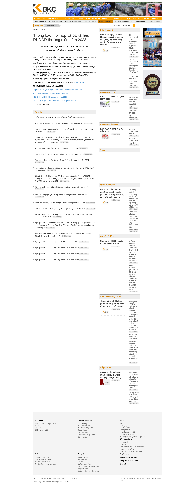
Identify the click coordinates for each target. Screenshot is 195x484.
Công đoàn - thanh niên (141, 18)
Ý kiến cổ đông (154, 21)
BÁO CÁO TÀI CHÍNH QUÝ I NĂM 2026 (112, 98)
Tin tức (66, 18)
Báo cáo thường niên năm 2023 (134, 142)
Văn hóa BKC (125, 428)
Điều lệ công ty (40, 21)
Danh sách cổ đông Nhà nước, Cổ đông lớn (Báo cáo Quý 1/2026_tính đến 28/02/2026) (133, 221)
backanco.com (79, 82)
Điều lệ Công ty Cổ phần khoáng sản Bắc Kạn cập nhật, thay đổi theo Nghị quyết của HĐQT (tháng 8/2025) (111, 40)
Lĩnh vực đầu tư (77, 18)
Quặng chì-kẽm (83, 457)
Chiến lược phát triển (42, 430)
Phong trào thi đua (126, 430)
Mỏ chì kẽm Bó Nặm (42, 462)
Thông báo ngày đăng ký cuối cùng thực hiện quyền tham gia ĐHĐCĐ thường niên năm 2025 (65, 130)
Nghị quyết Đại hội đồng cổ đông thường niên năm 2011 (62, 242)
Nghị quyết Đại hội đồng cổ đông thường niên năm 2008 (62, 260)
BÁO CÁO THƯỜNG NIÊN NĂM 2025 (111, 130)
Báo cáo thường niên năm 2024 (134, 133)
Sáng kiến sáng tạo (127, 434)
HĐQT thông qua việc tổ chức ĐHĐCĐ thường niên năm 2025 (64, 123)
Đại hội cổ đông (105, 21)
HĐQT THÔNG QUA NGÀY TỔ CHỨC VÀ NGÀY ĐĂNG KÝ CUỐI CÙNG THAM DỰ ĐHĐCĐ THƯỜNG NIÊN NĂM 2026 (133, 278)
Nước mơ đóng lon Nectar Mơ (88, 471)
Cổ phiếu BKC (140, 21)
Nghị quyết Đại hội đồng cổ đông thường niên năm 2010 (62, 248)
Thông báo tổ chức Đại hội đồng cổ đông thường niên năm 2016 (65, 209)
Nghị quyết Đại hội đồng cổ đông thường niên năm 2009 (62, 254)
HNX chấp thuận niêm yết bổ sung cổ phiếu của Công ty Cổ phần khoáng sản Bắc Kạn (133, 381)
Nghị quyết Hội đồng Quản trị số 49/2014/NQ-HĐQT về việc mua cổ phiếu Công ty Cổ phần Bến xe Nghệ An (63, 234)
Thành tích (39, 428)
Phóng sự (123, 426)
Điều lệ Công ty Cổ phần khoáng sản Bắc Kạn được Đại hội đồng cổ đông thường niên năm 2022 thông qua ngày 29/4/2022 (134, 73)
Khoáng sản (124, 442)
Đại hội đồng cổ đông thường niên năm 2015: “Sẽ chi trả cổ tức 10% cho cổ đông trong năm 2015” (64, 216)
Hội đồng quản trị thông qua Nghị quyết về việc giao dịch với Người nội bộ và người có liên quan (112, 193)
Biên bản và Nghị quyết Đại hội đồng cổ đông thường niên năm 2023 (61, 188)
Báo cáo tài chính (55, 21)
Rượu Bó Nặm (83, 469)
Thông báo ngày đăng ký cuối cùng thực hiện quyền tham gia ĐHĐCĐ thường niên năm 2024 (65, 169)
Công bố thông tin (54, 18)
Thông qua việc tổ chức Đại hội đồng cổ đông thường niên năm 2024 (62, 161)
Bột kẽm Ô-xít (83, 459)
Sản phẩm (96, 18)
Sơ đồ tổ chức (40, 426)
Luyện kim (124, 445)
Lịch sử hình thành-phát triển (45, 424)
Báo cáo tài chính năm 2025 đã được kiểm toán (133, 103)
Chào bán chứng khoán (123, 21)
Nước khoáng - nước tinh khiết (131, 451)
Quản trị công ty (90, 21)
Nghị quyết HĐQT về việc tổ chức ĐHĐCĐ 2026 (111, 242)
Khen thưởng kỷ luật (127, 432)
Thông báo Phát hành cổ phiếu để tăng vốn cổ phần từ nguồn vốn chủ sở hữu (112, 303)
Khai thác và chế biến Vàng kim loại (133, 447)
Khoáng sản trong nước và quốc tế (132, 437)
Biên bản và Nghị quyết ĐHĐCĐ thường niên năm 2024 (61, 148)
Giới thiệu (41, 18)
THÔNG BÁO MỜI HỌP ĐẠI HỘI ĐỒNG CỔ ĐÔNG (60, 117)
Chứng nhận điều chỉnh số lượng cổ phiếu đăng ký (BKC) (134, 398)
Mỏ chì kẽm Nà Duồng (43, 459)
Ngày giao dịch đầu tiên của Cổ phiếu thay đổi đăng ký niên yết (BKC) (110, 375)
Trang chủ (38, 26)
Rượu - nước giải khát (128, 449)
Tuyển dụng (106, 18)
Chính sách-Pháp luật (121, 18)
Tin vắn (122, 424)
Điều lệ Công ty (83, 424)
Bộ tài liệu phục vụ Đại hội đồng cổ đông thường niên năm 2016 (65, 203)
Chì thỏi (80, 462)
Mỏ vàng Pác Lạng (42, 457)
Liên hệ (155, 18)
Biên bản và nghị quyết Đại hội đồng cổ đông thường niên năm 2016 (61, 196)
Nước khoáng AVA (84, 464)
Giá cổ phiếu (82, 437)
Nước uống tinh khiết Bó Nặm (88, 466)
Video (102, 150)
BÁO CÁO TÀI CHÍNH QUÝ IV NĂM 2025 (134, 115)
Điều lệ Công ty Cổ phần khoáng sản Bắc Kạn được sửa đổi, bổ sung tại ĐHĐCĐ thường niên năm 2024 (134, 45)
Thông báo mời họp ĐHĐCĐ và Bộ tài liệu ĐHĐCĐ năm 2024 (64, 154)
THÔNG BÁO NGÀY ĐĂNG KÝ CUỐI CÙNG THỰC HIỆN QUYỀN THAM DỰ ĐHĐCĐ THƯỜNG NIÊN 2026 (133, 252)
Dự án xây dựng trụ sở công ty (46, 464)
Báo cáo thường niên (73, 21)
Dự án (87, 18)
